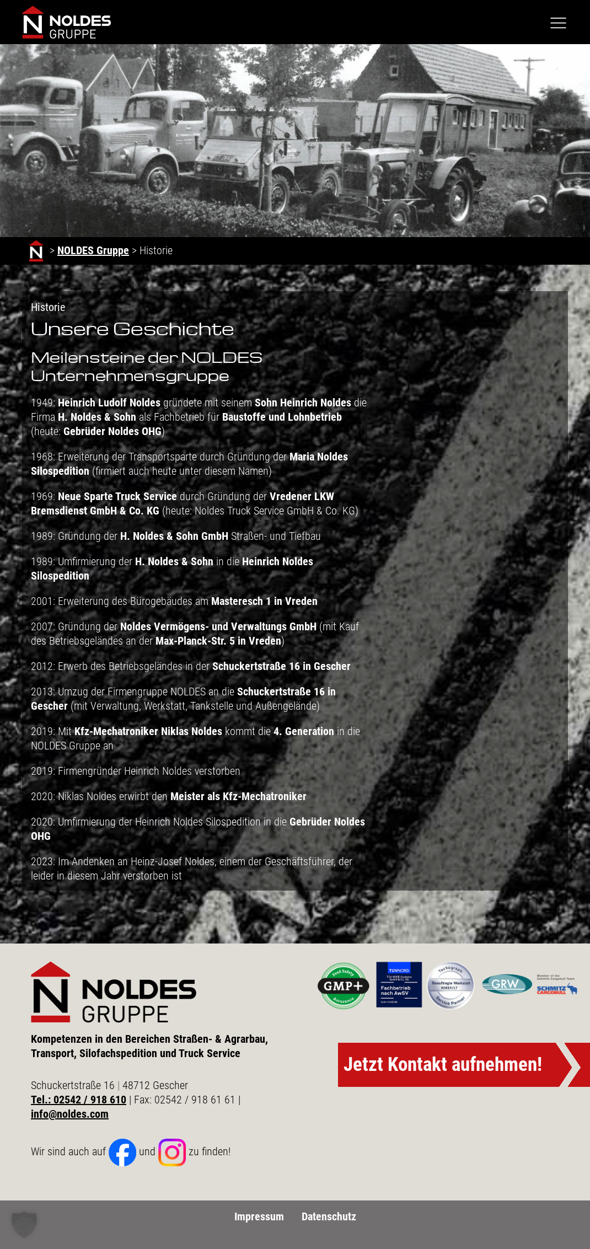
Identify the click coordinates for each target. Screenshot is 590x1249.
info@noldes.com (70, 1114)
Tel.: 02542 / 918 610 (78, 1099)
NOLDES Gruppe (93, 250)
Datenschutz (329, 1216)
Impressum (259, 1216)
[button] (24, 1224)
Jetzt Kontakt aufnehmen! (443, 1065)
